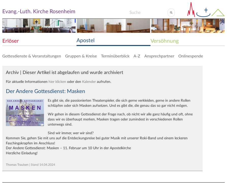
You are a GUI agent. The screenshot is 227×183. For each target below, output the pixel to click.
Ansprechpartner (159, 55)
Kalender (89, 82)
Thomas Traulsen (17, 164)
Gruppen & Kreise (81, 55)
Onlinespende (190, 55)
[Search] (148, 12)
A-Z (136, 55)
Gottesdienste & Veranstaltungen (31, 55)
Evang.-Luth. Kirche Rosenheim (38, 11)
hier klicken (57, 82)
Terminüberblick (115, 55)
